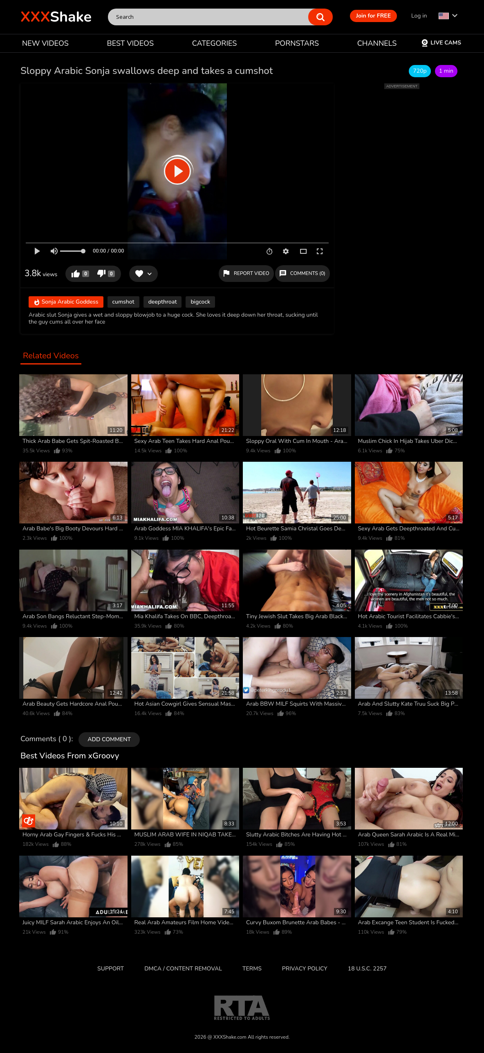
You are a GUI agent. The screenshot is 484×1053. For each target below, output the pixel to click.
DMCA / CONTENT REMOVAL (183, 969)
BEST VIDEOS (130, 43)
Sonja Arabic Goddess (66, 302)
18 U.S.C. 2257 (367, 969)
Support (110, 969)
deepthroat (162, 302)
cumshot (123, 302)
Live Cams (441, 43)
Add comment (109, 739)
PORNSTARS (297, 43)
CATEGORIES (214, 43)
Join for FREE (373, 16)
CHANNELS (377, 43)
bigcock (200, 302)
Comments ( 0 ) (45, 739)
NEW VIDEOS (45, 43)
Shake (56, 17)
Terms (252, 969)
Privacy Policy (304, 969)
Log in (419, 16)
